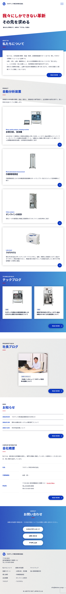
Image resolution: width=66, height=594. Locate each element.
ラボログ (5, 581)
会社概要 (5, 578)
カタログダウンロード (33, 529)
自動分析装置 (19, 568)
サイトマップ (34, 568)
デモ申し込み (33, 543)
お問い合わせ (33, 536)
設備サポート (7, 571)
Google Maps (51, 483)
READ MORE (54, 75)
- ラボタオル (19, 581)
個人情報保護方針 (35, 571)
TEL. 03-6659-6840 (28, 486)
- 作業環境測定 (19, 574)
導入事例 (5, 574)
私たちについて (7, 568)
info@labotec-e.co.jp (57, 587)
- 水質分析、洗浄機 (21, 571)
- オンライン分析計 (21, 578)
